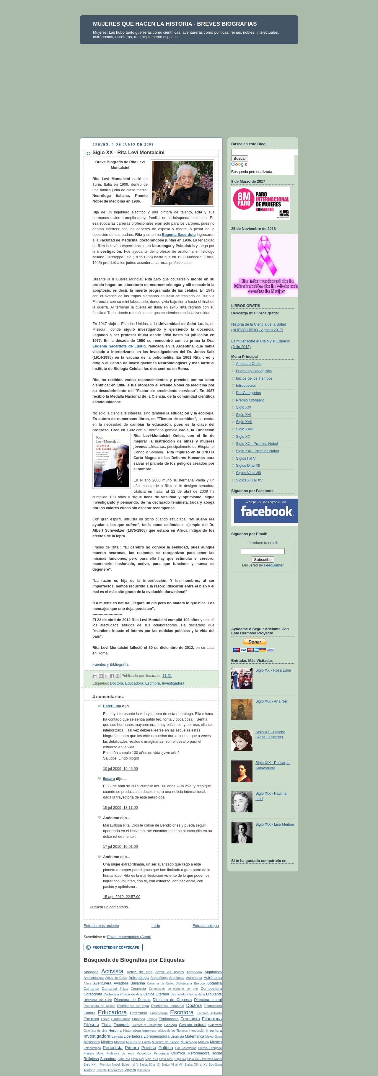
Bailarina (138, 983)
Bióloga (199, 983)
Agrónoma (194, 972)
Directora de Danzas (132, 1000)
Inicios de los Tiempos (172, 1030)
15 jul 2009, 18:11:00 (120, 808)
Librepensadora (157, 1036)
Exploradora (169, 1019)
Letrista (117, 1036)
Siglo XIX (124, 1059)
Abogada (91, 972)
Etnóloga (138, 1019)
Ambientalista (94, 977)
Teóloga (89, 1070)
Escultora (91, 1019)
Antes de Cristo (116, 977)
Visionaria (143, 1070)
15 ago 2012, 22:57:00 (121, 897)
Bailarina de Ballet (160, 983)
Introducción (197, 1030)
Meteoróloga (213, 1036)
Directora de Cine (98, 1000)
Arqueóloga (159, 977)
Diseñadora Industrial (167, 1006)
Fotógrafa (122, 1025)
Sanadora (108, 1059)
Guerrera (215, 1025)
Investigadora (173, 683)
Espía (105, 1019)
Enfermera (138, 1013)
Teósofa (101, 1070)
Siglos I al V (129, 1064)
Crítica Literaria (156, 994)
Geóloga (170, 1025)
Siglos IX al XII (150, 1064)
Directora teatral (208, 1000)
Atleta (87, 983)
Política (165, 1047)
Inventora (214, 1030)
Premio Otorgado (210, 1048)
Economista (213, 1006)
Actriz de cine (139, 972)
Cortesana (111, 994)
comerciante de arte (183, 988)
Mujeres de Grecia (166, 1042)
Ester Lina (112, 706)
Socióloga (215, 1064)
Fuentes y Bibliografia (147, 1025)
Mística (107, 1042)
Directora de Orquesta (172, 1000)
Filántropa (212, 1018)
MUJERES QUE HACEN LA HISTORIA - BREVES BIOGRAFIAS (175, 24)
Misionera (92, 1042)
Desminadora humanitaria (187, 994)
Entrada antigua (206, 926)
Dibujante (214, 994)
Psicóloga (144, 1053)
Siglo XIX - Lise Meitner (274, 824)
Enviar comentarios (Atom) (129, 937)
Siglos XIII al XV (196, 1064)
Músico (216, 1042)
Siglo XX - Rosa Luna (273, 670)
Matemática (194, 1036)
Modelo (119, 1042)
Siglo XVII (151, 1059)
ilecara (109, 779)
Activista (112, 971)
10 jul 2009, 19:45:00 (120, 769)
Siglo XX (180, 1059)
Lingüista (177, 1036)
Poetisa (148, 1047)
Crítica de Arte (131, 994)
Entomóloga (158, 1013)
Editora (89, 1013)
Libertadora (133, 1036)
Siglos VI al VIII (172, 1064)
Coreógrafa (93, 994)
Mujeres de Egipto (138, 1042)
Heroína (115, 1030)
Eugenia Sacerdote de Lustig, (119, 346)
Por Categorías (185, 1048)
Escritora (152, 683)
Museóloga (189, 1042)
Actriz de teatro (169, 972)
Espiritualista (120, 1019)
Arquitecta (176, 977)
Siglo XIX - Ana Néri (271, 701)
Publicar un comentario (109, 907)
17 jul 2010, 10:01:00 (120, 847)
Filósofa (91, 1024)
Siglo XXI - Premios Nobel (102, 1064)
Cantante (91, 989)
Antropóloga (139, 978)
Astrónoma (213, 978)
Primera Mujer (94, 1053)
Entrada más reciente (101, 926)
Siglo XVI (137, 1059)
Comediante (157, 988)
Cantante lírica (115, 989)
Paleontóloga (92, 1048)
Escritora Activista (209, 1013)
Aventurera (102, 983)
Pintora (132, 1047)
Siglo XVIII (166, 1059)
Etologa (152, 1019)
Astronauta (194, 977)
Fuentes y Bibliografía (110, 664)
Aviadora (121, 983)
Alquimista (213, 972)
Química (178, 1053)
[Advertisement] (189, 88)
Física (107, 1025)
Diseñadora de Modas (99, 1006)
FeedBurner (274, 565)
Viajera (130, 1070)
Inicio (155, 926)
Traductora (115, 1070)
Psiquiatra (161, 1053)
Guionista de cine (95, 1030)
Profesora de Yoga (120, 1053)
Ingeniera (149, 1030)
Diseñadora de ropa (133, 1006)
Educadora (134, 683)
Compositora (211, 989)
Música (203, 1042)
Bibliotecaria (184, 983)
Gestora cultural (192, 1025)
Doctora (116, 683)
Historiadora (132, 1030)
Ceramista (138, 988)
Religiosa (91, 1059)
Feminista (190, 1018)
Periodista (113, 1047)
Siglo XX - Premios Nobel (204, 1059)
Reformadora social (205, 1053)
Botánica (214, 983)
